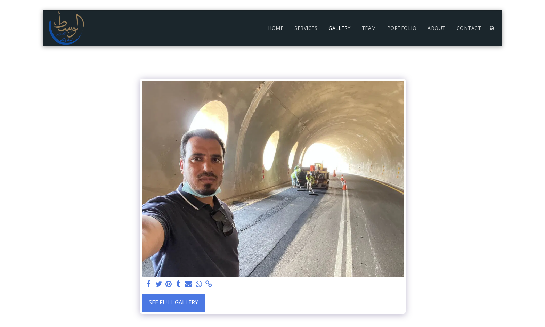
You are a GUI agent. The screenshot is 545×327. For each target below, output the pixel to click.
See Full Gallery (173, 302)
